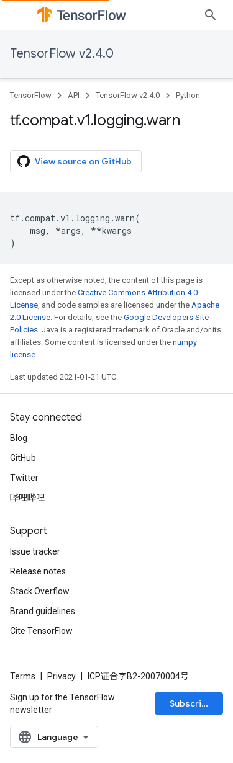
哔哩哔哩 (27, 497)
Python (188, 95)
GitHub (23, 458)
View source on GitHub (74, 161)
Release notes (38, 571)
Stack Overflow (40, 591)
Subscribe (191, 703)
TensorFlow (31, 95)
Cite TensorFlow (41, 631)
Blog (18, 438)
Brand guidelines (42, 611)
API (74, 95)
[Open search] (210, 14)
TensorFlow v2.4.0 (62, 53)
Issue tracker (35, 551)
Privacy (61, 676)
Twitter (24, 478)
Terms (22, 676)
